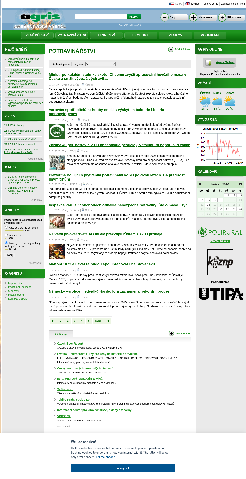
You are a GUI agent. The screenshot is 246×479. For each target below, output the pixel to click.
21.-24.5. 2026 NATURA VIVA (20, 139)
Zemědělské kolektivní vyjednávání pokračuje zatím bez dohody (25, 103)
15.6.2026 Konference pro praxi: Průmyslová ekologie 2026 (21, 151)
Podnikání (210, 35)
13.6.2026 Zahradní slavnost (19, 144)
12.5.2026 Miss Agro (15, 125)
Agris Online (225, 62)
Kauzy (11, 167)
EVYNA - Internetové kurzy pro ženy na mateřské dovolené (97, 354)
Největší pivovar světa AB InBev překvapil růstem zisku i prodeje (105, 234)
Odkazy (61, 334)
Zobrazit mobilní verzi (233, 3)
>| (108, 320)
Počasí (204, 83)
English (195, 3)
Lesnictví (106, 35)
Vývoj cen (207, 119)
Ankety (12, 210)
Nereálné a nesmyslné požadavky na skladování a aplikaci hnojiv (22, 84)
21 (221, 209)
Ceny (173, 17)
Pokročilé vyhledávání (130, 25)
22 (227, 209)
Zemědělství (37, 35)
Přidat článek (182, 49)
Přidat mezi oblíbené (20, 287)
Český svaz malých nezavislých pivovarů (85, 368)
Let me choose (105, 457)
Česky (178, 3)
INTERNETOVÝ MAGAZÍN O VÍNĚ (80, 378)
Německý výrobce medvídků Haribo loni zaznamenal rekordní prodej (109, 291)
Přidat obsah (234, 17)
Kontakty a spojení (18, 298)
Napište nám (15, 283)
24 (240, 209)
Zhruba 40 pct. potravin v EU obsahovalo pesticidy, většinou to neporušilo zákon (119, 145)
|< (53, 320)
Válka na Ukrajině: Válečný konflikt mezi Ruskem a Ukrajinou (22, 190)
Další (98, 320)
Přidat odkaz (183, 333)
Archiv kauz (36, 199)
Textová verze (210, 3)
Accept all (123, 468)
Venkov (175, 35)
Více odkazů (63, 426)
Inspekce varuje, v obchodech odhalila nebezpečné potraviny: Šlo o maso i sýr (118, 205)
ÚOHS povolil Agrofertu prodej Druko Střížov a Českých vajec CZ (24, 73)
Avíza (10, 116)
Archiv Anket (35, 263)
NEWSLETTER (220, 241)
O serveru (13, 291)
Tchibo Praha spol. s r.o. (73, 399)
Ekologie (140, 35)
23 (234, 209)
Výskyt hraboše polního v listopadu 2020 (21, 93)
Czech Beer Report (70, 343)
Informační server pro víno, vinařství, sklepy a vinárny (94, 410)
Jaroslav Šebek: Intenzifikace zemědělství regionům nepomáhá (23, 62)
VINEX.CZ (64, 416)
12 (208, 204)
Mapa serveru (206, 17)
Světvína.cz (65, 389)
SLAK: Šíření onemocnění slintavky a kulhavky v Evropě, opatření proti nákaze (24, 179)
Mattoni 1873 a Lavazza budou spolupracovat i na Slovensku (102, 264)
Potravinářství (72, 35)
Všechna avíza (35, 158)
